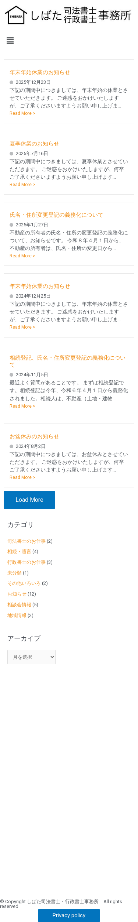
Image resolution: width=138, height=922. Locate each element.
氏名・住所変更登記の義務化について (56, 215)
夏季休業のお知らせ (34, 143)
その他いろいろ (24, 583)
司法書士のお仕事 (26, 541)
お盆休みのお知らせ (34, 436)
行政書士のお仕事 (26, 562)
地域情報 (16, 615)
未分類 (14, 573)
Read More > (22, 113)
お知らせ (16, 594)
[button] (69, 41)
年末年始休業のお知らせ (40, 72)
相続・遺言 (19, 551)
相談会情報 (19, 604)
